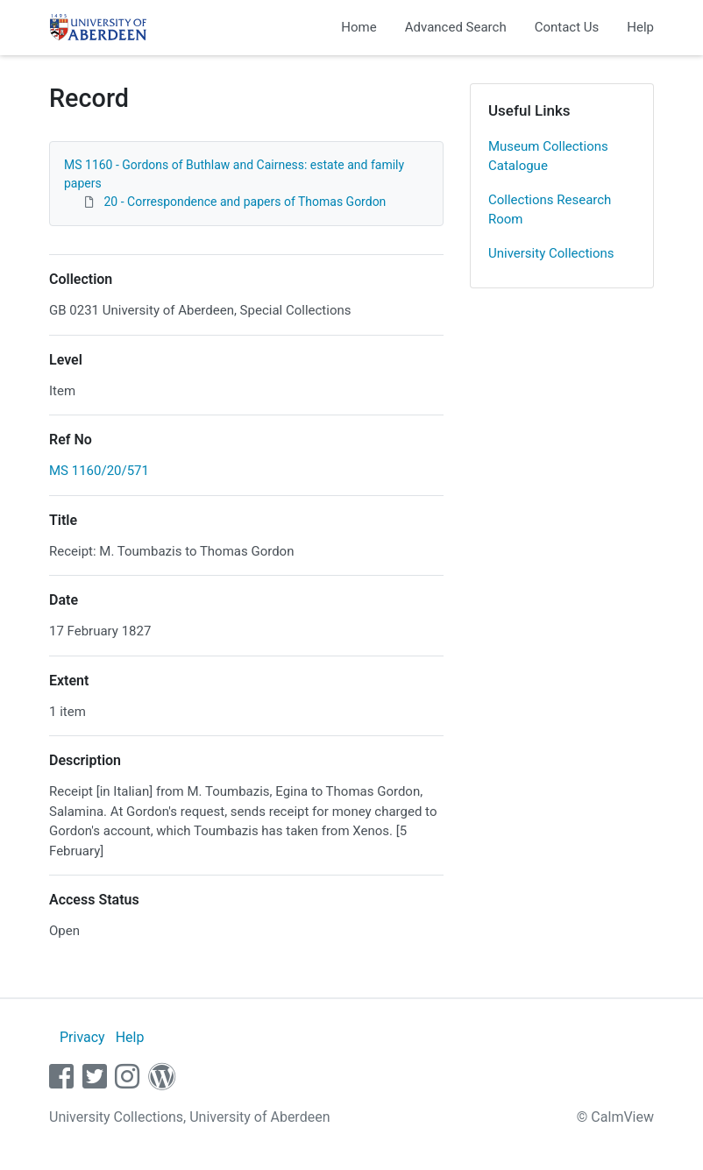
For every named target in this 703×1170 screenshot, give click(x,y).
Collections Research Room (549, 210)
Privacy (82, 1037)
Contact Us (567, 27)
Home (358, 27)
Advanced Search (456, 27)
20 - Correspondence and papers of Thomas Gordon (244, 202)
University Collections (551, 253)
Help (640, 27)
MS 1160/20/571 (99, 471)
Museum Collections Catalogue (548, 156)
